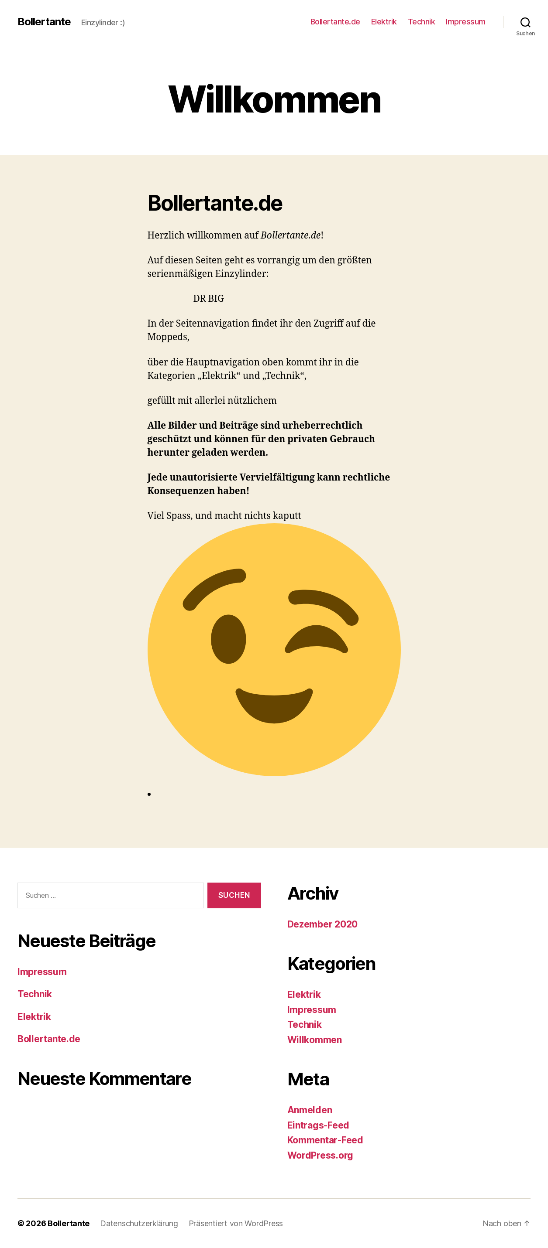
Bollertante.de (335, 21)
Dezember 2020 (322, 924)
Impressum (466, 21)
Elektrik (384, 21)
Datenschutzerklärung (139, 1223)
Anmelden (309, 1110)
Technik (421, 21)
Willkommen (314, 1039)
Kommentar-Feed (325, 1140)
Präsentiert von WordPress (236, 1223)
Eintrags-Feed (318, 1125)
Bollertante (44, 22)
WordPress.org (320, 1155)
